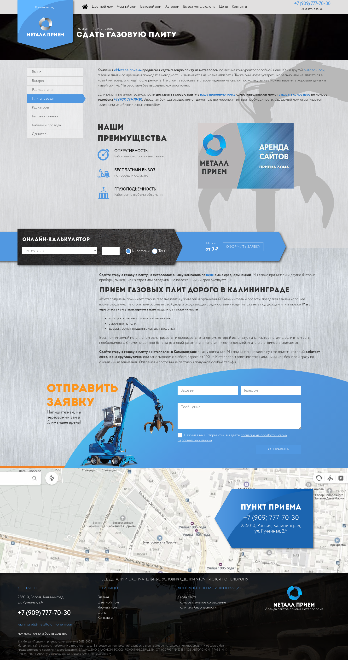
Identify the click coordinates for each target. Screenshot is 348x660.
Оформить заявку (243, 246)
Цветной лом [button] (102, 6)
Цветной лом (108, 602)
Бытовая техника (45, 116)
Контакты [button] (239, 6)
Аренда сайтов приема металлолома (294, 598)
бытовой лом (314, 70)
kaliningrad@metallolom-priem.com (45, 624)
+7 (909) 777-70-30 (312, 3)
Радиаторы (40, 107)
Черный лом (107, 607)
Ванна (36, 72)
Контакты (105, 618)
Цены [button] (223, 6)
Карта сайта (187, 597)
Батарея (38, 81)
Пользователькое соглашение (202, 602)
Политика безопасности (197, 607)
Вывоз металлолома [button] (199, 6)
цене (210, 275)
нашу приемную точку (218, 94)
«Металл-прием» (128, 70)
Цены (102, 612)
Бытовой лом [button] (150, 6)
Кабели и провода (46, 125)
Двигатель (40, 134)
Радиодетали (42, 90)
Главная (82, 28)
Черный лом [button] (126, 6)
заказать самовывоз (294, 94)
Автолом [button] (172, 6)
